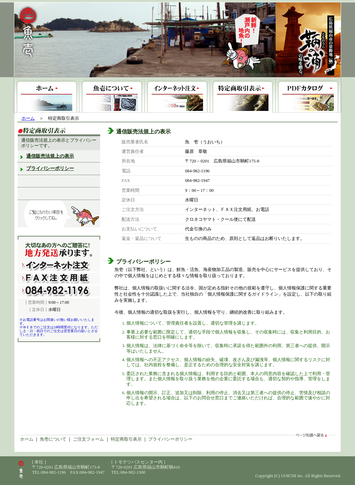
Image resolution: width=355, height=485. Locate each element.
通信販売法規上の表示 (50, 156)
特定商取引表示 (126, 439)
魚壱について (53, 439)
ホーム (28, 118)
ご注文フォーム (88, 439)
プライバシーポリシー (50, 168)
